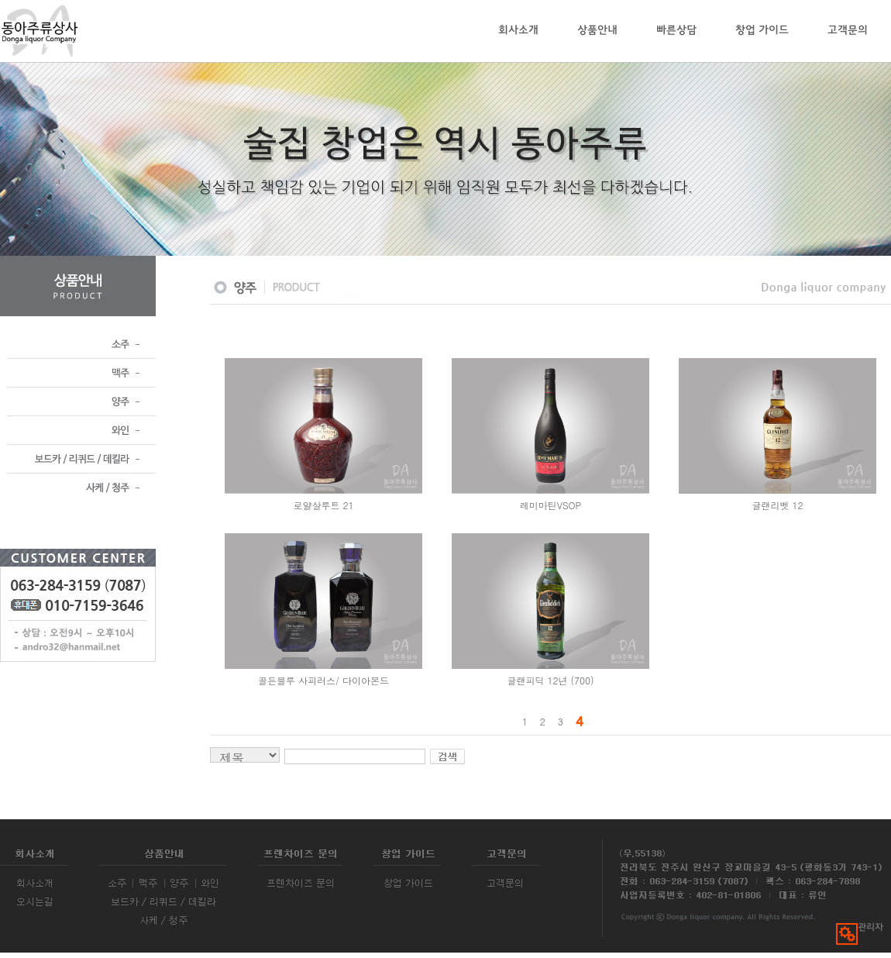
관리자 (859, 928)
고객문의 (847, 30)
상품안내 (597, 30)
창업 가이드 (762, 30)
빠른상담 (676, 30)
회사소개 (518, 30)
